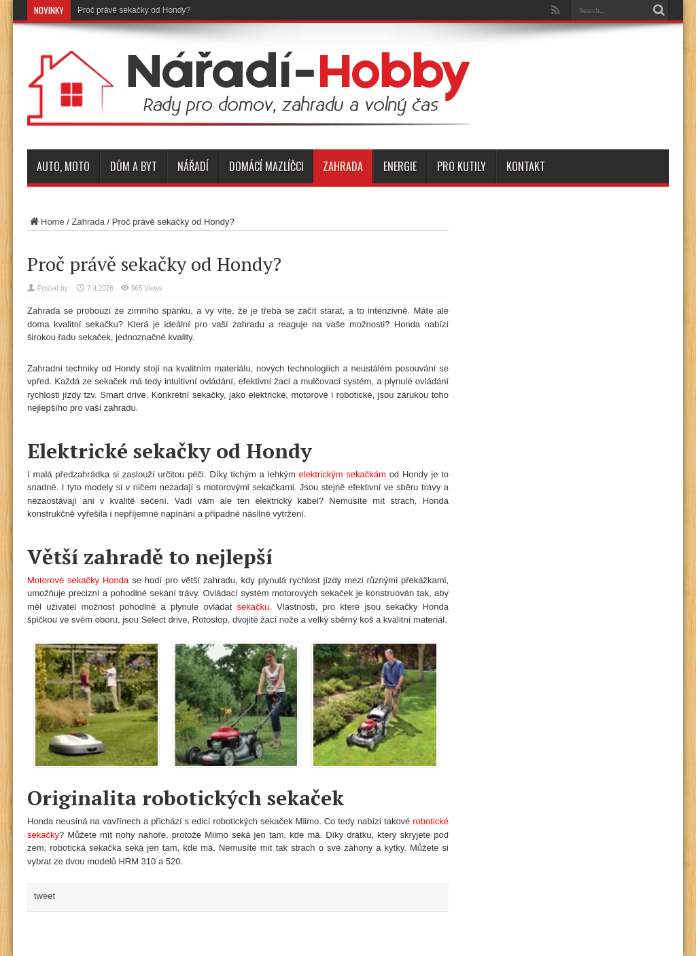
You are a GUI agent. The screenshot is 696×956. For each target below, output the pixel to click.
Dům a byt (133, 166)
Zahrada (343, 166)
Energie (400, 166)
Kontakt (525, 166)
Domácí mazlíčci (266, 166)
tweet (44, 896)
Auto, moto (63, 166)
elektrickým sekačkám (342, 474)
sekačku (253, 607)
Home (46, 222)
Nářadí (193, 166)
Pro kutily (461, 166)
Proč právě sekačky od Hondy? (133, 10)
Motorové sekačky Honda (77, 580)
